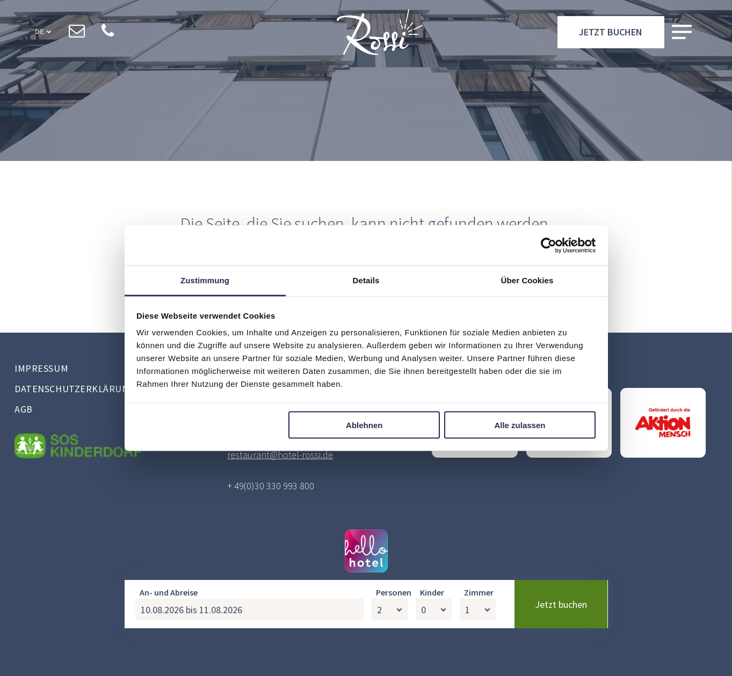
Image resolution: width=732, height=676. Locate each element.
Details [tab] (366, 280)
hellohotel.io (392, 592)
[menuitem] (103, 369)
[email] (77, 32)
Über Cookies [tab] (527, 280)
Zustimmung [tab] (204, 280)
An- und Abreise (169, 640)
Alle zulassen (519, 424)
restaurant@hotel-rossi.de (280, 455)
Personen (393, 640)
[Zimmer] (478, 657)
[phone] (108, 32)
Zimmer (479, 640)
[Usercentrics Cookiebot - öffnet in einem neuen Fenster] (549, 245)
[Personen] (390, 657)
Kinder (432, 640)
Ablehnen (364, 424)
